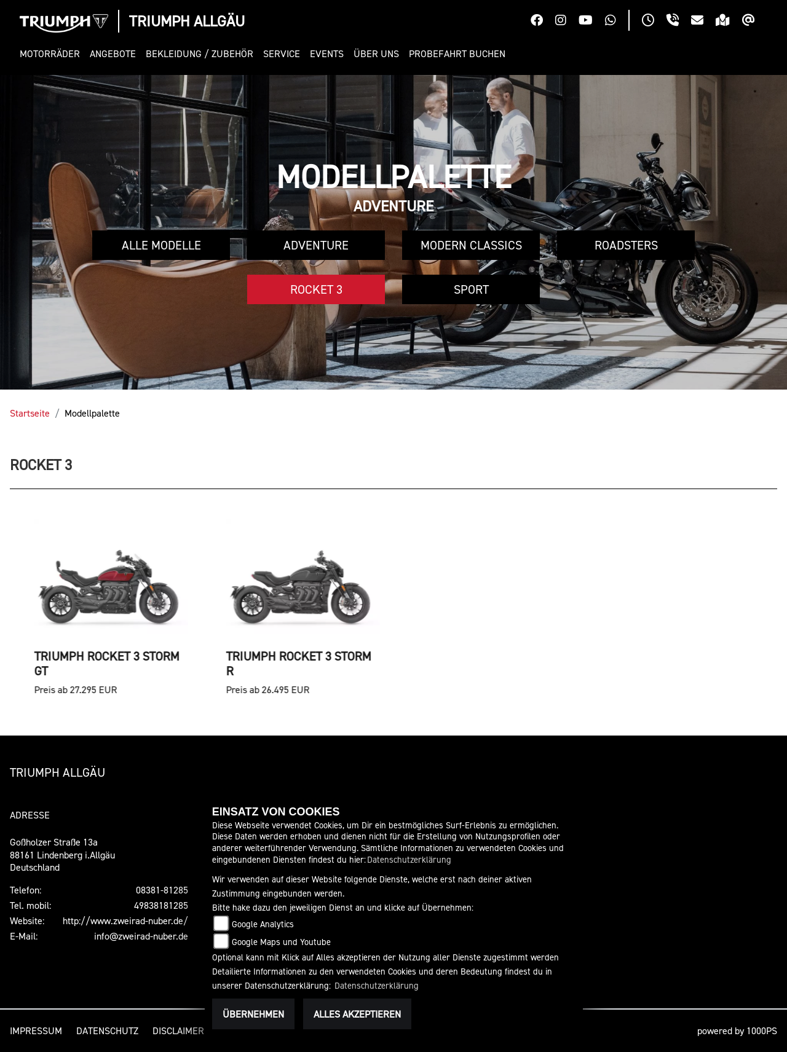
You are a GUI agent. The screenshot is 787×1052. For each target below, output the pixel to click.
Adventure (316, 245)
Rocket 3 (316, 289)
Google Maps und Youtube (281, 941)
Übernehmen (253, 1014)
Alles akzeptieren (357, 1014)
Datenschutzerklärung (409, 859)
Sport (471, 289)
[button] (52, 53)
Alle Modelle (161, 245)
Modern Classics (471, 245)
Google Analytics (263, 924)
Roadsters (626, 245)
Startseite (30, 413)
